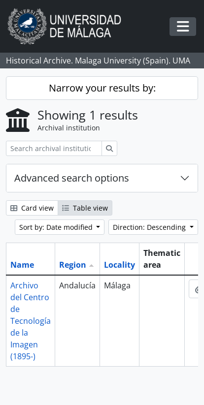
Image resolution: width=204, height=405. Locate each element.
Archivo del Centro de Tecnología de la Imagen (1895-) (30, 321)
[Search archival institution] (54, 148)
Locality (119, 264)
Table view (85, 208)
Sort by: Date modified (57, 227)
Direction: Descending (150, 227)
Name (22, 264)
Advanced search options (71, 178)
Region (72, 264)
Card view (32, 208)
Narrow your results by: (102, 87)
